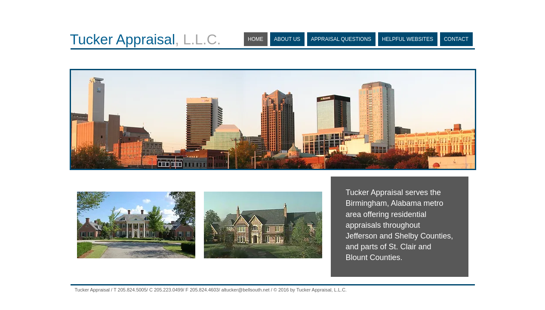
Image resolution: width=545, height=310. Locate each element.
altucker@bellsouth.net (246, 289)
